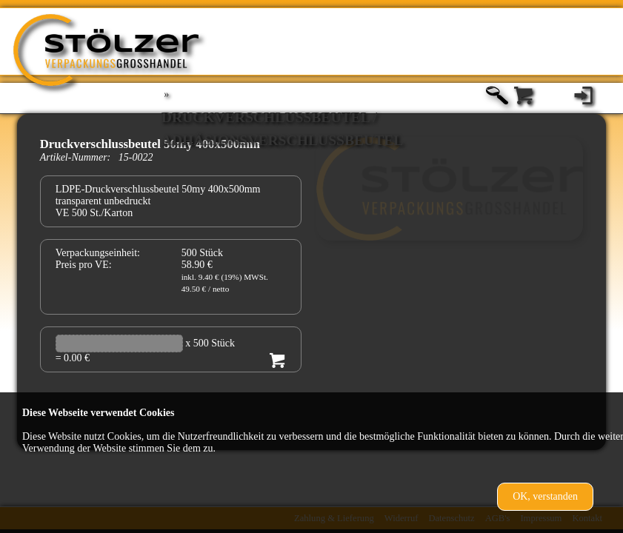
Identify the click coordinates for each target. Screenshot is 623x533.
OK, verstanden (545, 496)
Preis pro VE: (84, 264)
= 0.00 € (73, 357)
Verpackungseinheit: (98, 252)
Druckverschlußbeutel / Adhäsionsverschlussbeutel (282, 120)
